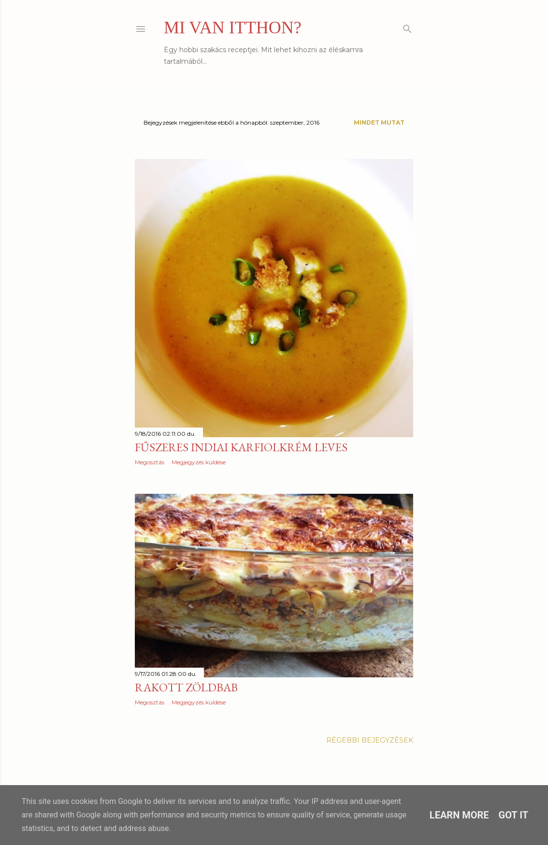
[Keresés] (407, 26)
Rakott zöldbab (186, 687)
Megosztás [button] (149, 462)
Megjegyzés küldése (199, 462)
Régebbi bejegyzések (369, 740)
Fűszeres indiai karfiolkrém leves (241, 447)
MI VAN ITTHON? (233, 27)
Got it (514, 815)
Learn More (459, 815)
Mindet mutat (379, 122)
